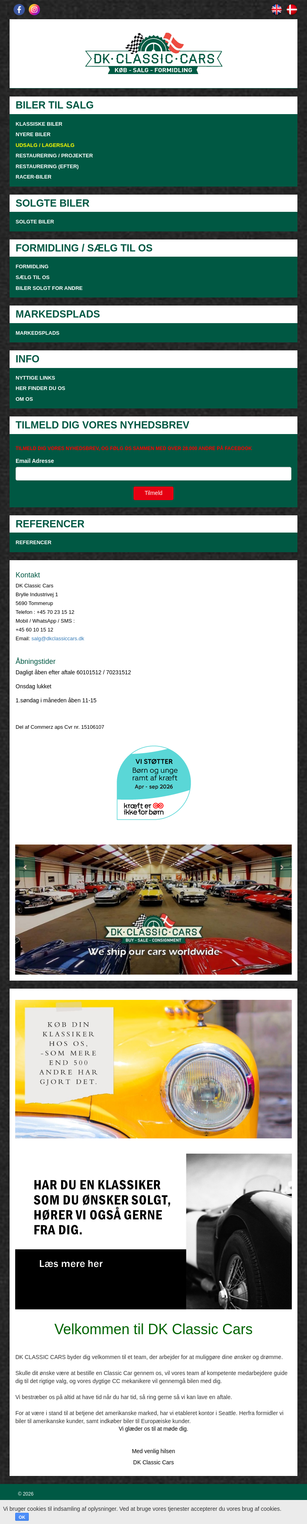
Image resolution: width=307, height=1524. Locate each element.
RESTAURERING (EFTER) (47, 166)
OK (22, 1517)
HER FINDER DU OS (40, 388)
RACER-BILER (34, 177)
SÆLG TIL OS (33, 277)
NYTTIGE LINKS (35, 378)
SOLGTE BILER (35, 222)
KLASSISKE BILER (39, 124)
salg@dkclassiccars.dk (58, 638)
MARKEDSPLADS (38, 333)
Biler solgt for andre (49, 288)
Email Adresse (35, 461)
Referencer (34, 542)
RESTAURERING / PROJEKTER (54, 156)
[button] (36, 909)
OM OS (25, 399)
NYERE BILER (33, 134)
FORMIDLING (32, 266)
